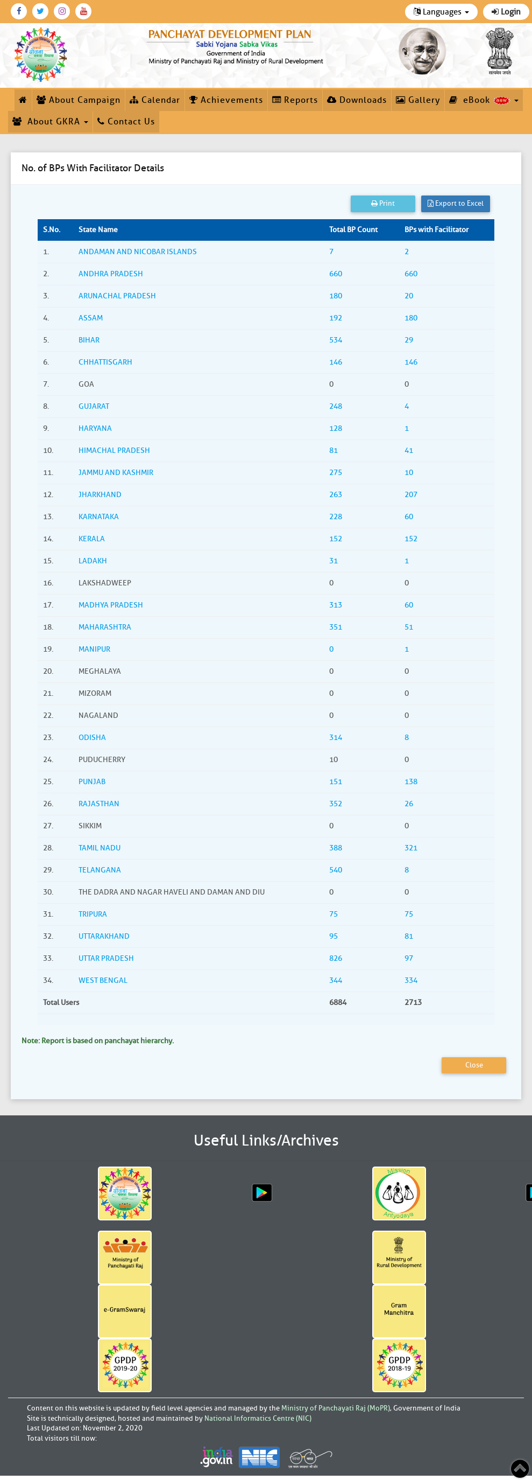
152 (335, 538)
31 (333, 561)
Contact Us (126, 121)
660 (335, 273)
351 (335, 627)
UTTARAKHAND (104, 936)
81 (333, 450)
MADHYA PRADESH (111, 605)
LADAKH (93, 561)
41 (409, 450)
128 (335, 428)
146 (335, 362)
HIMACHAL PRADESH (114, 450)
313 (335, 605)
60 (409, 516)
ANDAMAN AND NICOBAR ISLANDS (138, 251)
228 (335, 516)
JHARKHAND (100, 494)
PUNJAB (92, 781)
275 (335, 472)
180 (335, 296)
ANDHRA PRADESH (111, 273)
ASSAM (91, 318)
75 (333, 914)
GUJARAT (94, 406)
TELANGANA (100, 870)
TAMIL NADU (99, 848)
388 (335, 848)
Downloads (357, 100)
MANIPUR (94, 649)
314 (335, 737)
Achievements (226, 100)
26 (409, 803)
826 (335, 958)
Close (474, 1065)
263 (335, 494)
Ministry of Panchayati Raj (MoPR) (335, 1408)
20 (409, 296)
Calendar (155, 100)
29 (409, 340)
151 (335, 781)
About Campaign (78, 100)
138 (411, 781)
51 (409, 627)
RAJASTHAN (99, 803)
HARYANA (95, 428)
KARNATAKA (99, 516)
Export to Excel (456, 203)
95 (333, 936)
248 (335, 406)
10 (409, 472)
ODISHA (92, 737)
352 (335, 803)
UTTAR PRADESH (106, 958)
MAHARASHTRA (105, 627)
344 (335, 980)
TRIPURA (93, 914)
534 (335, 340)
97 (409, 958)
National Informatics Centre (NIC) (257, 1418)
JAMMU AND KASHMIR (116, 472)
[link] (236, 45)
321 (411, 848)
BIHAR (89, 340)
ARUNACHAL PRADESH (117, 296)
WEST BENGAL (103, 980)
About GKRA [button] (50, 121)
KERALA (92, 538)
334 (411, 980)
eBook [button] (484, 100)
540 (335, 870)
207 (411, 494)
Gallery (418, 100)
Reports (295, 100)
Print (383, 203)
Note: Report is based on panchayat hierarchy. (98, 1040)
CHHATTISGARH (105, 362)
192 (335, 318)
